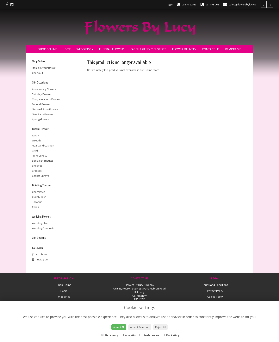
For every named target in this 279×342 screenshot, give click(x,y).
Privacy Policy (215, 291)
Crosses (37, 170)
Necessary (109, 335)
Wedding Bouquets (43, 228)
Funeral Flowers (112, 49)
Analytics (129, 335)
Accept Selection (139, 327)
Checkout (37, 73)
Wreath (36, 140)
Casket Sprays (40, 175)
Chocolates (38, 192)
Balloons (37, 202)
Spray (35, 135)
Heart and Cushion (43, 145)
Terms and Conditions (215, 285)
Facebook (39, 254)
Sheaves (37, 165)
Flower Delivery (184, 49)
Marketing (170, 335)
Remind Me (233, 49)
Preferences (149, 335)
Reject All (160, 327)
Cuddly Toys (39, 197)
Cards (35, 207)
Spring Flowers (40, 119)
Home (67, 49)
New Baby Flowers (42, 114)
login (170, 4)
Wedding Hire (40, 223)
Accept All (118, 327)
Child (35, 150)
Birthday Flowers (42, 94)
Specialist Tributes (42, 160)
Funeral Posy (39, 155)
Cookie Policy (215, 296)
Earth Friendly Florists (148, 49)
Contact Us (210, 49)
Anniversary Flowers (44, 89)
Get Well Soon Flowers (45, 109)
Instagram (40, 259)
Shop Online (47, 49)
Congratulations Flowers (46, 99)
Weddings (85, 49)
